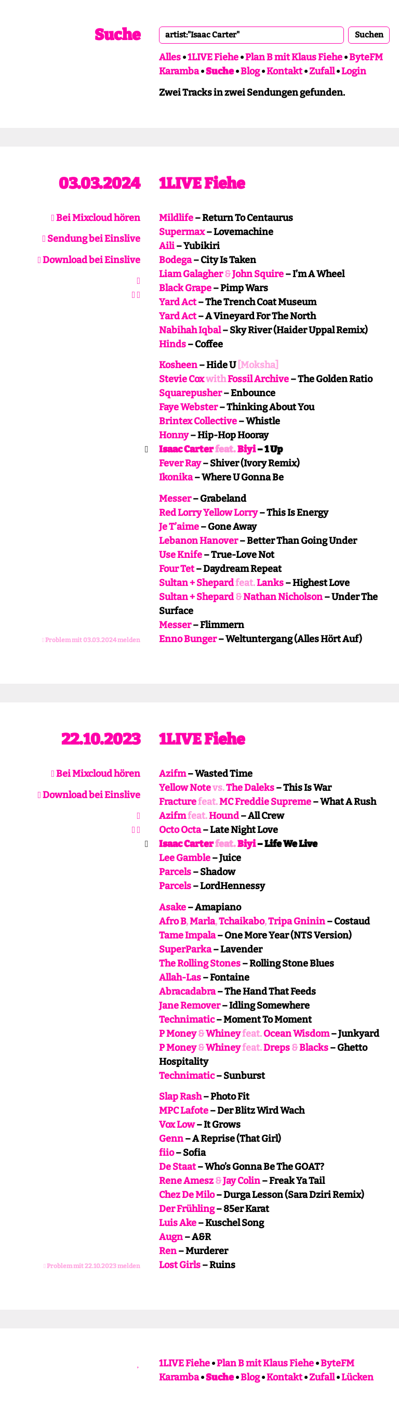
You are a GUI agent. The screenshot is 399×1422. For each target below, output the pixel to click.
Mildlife (176, 218)
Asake (172, 907)
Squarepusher (190, 393)
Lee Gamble (184, 858)
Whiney (223, 1033)
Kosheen (178, 365)
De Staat (177, 1166)
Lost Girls (180, 1265)
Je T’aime (179, 526)
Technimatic (187, 1019)
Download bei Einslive (88, 260)
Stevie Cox (181, 379)
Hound (224, 815)
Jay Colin (241, 1180)
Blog (250, 71)
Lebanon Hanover (198, 540)
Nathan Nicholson (283, 597)
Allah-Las (180, 977)
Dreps (276, 1047)
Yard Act (177, 302)
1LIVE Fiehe (213, 57)
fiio (166, 1152)
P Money (177, 1033)
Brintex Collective (198, 421)
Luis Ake (177, 1223)
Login (353, 71)
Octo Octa (180, 830)
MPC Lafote (183, 1110)
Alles (170, 57)
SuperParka (185, 949)
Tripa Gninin (296, 921)
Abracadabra (187, 991)
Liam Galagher (191, 274)
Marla (202, 921)
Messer (175, 498)
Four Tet (176, 569)
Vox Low (177, 1124)
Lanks (270, 583)
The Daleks (250, 787)
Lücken (357, 1377)
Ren (168, 1251)
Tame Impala (187, 935)
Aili (167, 246)
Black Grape (185, 288)
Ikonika (176, 477)
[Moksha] (257, 365)
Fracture (177, 801)
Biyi (246, 449)
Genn (171, 1138)
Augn (171, 1237)
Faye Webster (188, 407)
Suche (117, 34)
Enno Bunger (188, 639)
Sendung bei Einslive (91, 238)
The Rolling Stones (200, 963)
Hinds (172, 344)
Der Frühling (187, 1209)
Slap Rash (180, 1096)
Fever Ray (180, 463)
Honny (174, 435)
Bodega (175, 260)
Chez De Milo (187, 1195)
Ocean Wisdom (296, 1033)
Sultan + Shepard (196, 583)
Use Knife (180, 554)
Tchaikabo (241, 921)
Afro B (172, 921)
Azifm (172, 773)
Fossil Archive (258, 379)
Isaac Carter (186, 449)
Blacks (313, 1047)
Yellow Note (185, 787)
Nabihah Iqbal (190, 330)
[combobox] (251, 35)
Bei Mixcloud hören (95, 218)
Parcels (175, 872)
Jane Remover (189, 1005)
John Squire (258, 274)
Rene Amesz (186, 1180)
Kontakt (284, 71)
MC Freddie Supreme (265, 801)
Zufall (322, 71)
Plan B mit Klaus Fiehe (293, 57)
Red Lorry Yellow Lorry (208, 512)
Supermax (182, 232)
